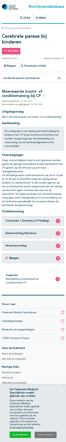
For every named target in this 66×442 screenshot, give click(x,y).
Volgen (11, 51)
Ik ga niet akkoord (45, 435)
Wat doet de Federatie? (14, 358)
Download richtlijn (33, 65)
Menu (41, 18)
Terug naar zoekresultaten (16, 28)
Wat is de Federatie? (12, 353)
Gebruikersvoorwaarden (14, 382)
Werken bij (7, 377)
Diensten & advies (11, 372)
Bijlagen (10, 65)
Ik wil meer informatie (22, 427)
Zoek (25, 18)
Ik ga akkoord (20, 435)
